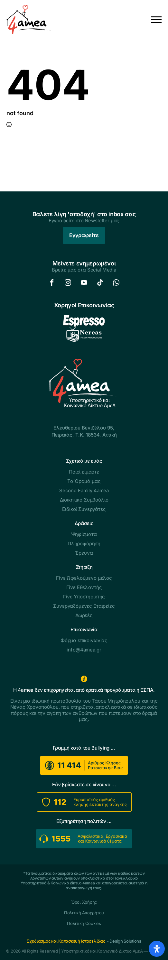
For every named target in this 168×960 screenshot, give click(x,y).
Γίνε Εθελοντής (84, 587)
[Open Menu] (156, 19)
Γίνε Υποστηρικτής (84, 597)
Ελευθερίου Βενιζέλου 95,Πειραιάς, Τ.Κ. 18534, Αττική (84, 431)
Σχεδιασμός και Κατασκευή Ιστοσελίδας (66, 941)
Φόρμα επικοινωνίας (84, 640)
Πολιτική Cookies (84, 923)
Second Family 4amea (84, 490)
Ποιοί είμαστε (84, 472)
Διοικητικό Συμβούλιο (84, 500)
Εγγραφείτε (84, 235)
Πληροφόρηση (84, 543)
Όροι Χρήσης (84, 902)
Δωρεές (84, 615)
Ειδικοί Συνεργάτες (84, 509)
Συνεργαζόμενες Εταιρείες (84, 606)
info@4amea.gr (84, 650)
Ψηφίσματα (84, 534)
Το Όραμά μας (83, 481)
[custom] (52, 282)
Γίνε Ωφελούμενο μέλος (84, 578)
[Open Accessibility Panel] (157, 949)
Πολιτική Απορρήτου (84, 913)
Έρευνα (84, 553)
